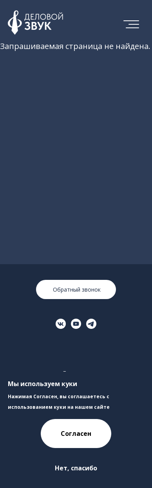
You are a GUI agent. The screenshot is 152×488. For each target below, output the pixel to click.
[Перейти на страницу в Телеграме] (91, 324)
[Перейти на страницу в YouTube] (76, 324)
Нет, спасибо (76, 468)
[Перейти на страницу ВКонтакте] (61, 324)
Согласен (76, 433)
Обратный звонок (76, 289)
